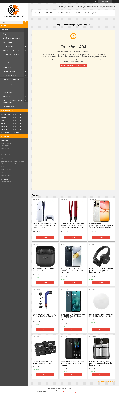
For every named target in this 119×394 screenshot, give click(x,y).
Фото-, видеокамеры (10, 71)
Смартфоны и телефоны (11, 34)
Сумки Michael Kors (9, 106)
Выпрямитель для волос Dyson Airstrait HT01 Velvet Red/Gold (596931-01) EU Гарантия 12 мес (72, 226)
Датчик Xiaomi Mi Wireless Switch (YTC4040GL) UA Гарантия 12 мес (101, 315)
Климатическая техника (11, 55)
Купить (45, 238)
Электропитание (8, 42)
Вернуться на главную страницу (74, 65)
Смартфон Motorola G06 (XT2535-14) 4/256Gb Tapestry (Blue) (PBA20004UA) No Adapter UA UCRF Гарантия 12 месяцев (73, 317)
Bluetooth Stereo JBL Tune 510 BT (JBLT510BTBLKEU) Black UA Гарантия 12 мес (101, 271)
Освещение (7, 96)
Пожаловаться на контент (54, 392)
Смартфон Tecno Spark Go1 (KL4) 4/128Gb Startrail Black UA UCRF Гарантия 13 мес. (73, 271)
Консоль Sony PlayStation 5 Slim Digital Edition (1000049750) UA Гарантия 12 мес (44, 226)
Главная (37, 13)
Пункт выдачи (90, 13)
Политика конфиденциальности (72, 392)
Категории (5, 30)
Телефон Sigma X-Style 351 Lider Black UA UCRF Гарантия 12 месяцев (72, 363)
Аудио (5, 59)
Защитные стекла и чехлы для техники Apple (13, 101)
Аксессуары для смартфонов (12, 84)
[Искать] (25, 22)
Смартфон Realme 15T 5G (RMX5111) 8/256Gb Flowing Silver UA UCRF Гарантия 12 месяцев (101, 226)
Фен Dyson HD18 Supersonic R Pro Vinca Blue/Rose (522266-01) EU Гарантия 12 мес (44, 316)
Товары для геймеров (10, 75)
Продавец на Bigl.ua (60, 390)
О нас (78, 13)
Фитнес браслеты (9, 63)
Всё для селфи (7, 92)
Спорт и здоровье (9, 88)
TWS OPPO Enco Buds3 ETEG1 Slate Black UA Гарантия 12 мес (44, 270)
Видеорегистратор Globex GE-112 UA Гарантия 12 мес (44, 362)
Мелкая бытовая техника (11, 50)
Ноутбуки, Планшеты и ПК (11, 38)
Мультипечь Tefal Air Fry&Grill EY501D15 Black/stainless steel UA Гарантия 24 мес (101, 363)
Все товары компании (105, 381)
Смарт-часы (7, 67)
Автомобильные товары (11, 80)
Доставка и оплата (63, 13)
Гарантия (48, 13)
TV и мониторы (8, 46)
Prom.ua (68, 388)
